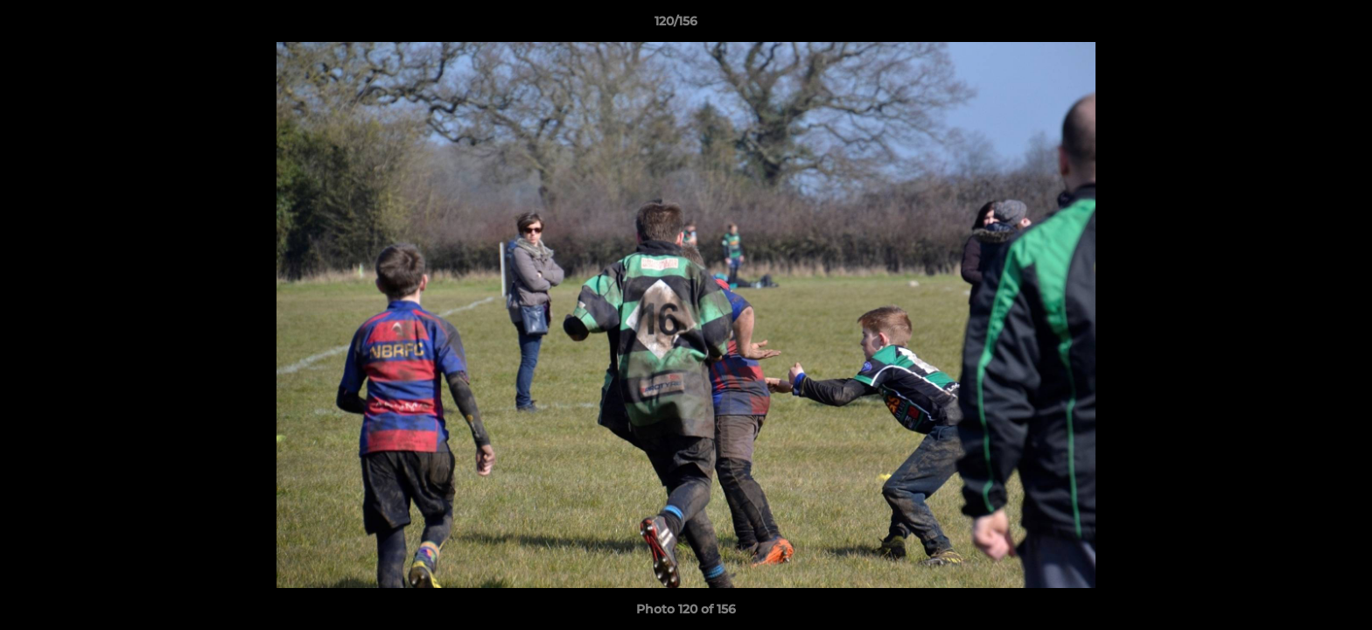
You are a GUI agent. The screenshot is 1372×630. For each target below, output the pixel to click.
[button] (1298, 25)
